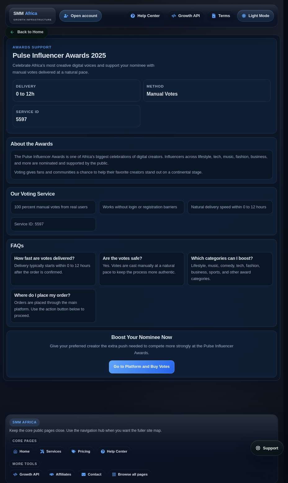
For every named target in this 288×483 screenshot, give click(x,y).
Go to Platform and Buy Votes (141, 366)
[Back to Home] (26, 32)
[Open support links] (267, 448)
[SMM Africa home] (32, 16)
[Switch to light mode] (255, 16)
